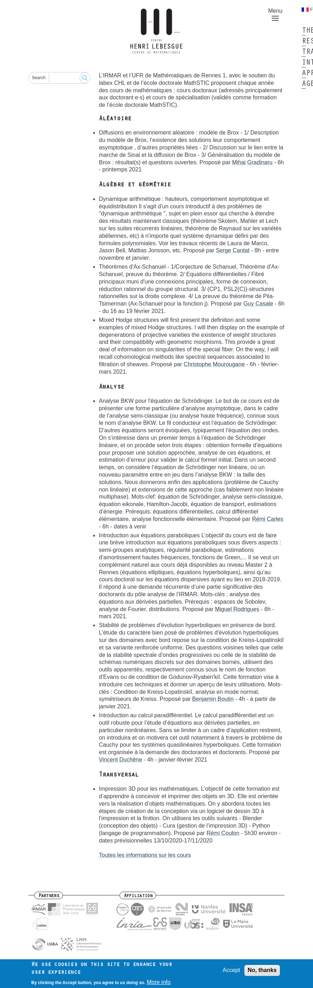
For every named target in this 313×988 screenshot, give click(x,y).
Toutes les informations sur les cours (145, 855)
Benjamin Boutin (213, 699)
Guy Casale (258, 304)
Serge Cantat (232, 250)
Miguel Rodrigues (237, 609)
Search (39, 77)
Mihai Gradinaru (252, 162)
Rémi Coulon (222, 833)
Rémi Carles (267, 519)
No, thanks (262, 972)
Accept (231, 972)
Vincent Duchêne (120, 760)
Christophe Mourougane (214, 364)
